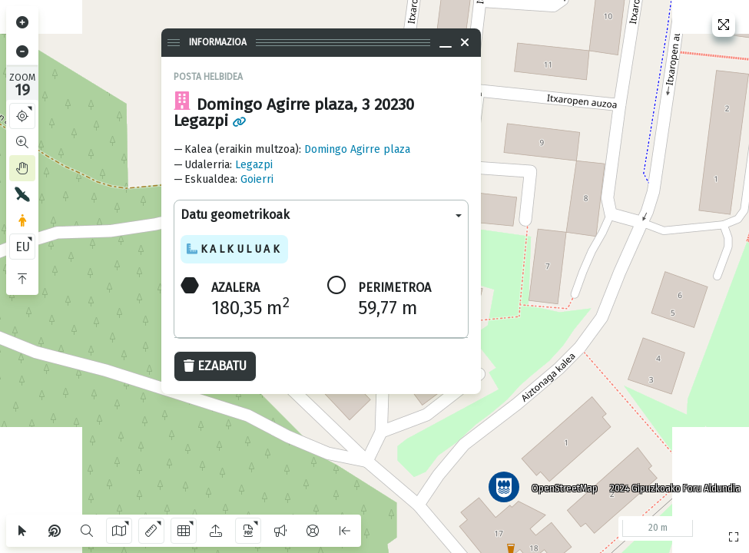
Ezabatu (215, 366)
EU (22, 247)
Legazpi (254, 164)
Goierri (256, 179)
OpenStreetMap (564, 487)
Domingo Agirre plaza (357, 149)
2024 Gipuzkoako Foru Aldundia (674, 487)
